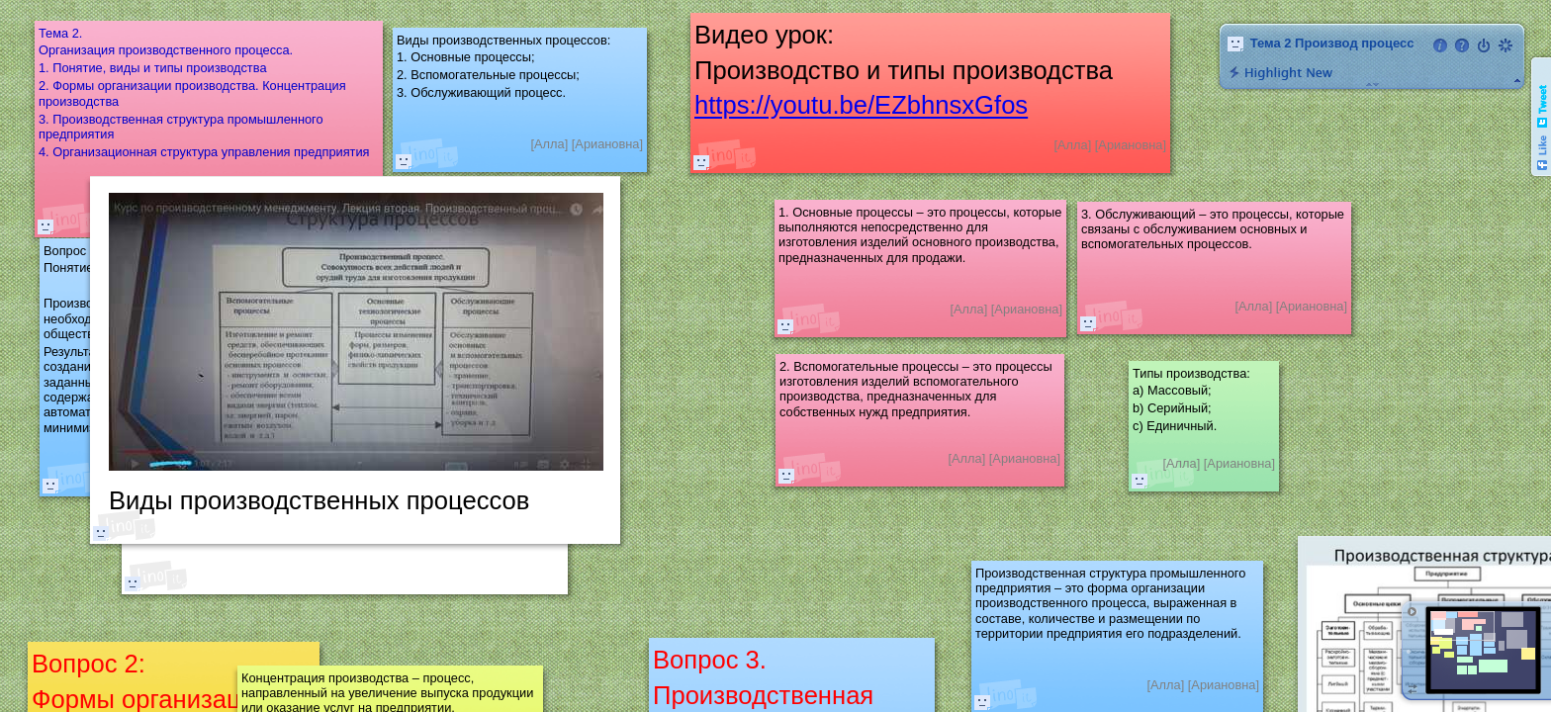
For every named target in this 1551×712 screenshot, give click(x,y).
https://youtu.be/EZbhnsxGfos (861, 106)
